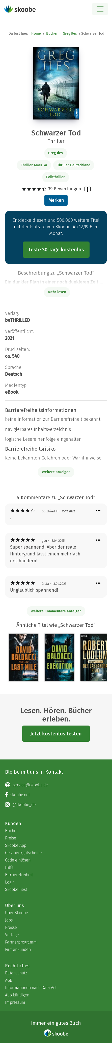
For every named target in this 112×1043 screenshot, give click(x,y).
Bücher (52, 33)
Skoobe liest (16, 889)
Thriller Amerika (34, 165)
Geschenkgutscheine (23, 852)
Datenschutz (16, 973)
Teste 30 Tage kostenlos (56, 250)
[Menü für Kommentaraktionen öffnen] (98, 511)
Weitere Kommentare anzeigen (56, 611)
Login (10, 882)
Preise (10, 838)
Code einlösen (18, 860)
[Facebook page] (56, 795)
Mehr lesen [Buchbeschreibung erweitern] (57, 292)
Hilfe (9, 867)
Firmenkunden (18, 949)
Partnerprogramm (21, 942)
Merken (56, 200)
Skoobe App (15, 845)
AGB (8, 980)
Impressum (15, 1002)
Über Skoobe (16, 912)
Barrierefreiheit (19, 874)
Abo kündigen (17, 995)
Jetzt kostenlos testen (56, 734)
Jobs (9, 920)
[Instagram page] (56, 805)
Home (36, 33)
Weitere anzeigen (56, 472)
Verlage (12, 934)
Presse (11, 927)
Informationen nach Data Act (31, 987)
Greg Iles (70, 33)
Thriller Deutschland (73, 165)
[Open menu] (100, 9)
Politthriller (55, 177)
